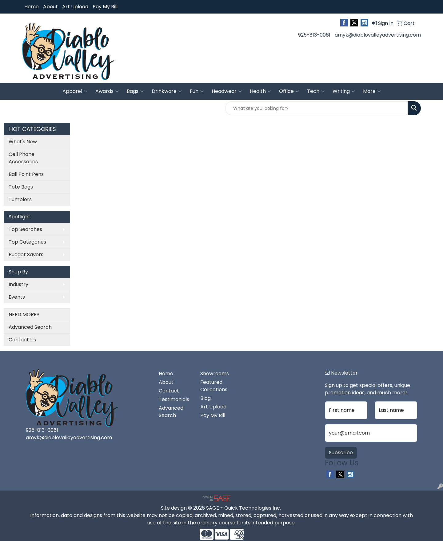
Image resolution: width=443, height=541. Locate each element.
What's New (23, 141)
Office (289, 91)
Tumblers (20, 199)
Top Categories (27, 241)
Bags (135, 91)
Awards (107, 91)
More (372, 91)
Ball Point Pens (26, 174)
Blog (205, 398)
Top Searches (25, 229)
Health (260, 91)
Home (31, 6)
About (50, 6)
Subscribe (341, 452)
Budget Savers (26, 254)
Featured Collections (213, 386)
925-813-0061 (314, 34)
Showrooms (214, 373)
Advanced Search (30, 327)
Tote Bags (21, 186)
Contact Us (22, 339)
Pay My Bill (105, 6)
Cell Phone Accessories (23, 158)
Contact (169, 390)
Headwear (227, 91)
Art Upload (75, 6)
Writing (344, 91)
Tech (316, 91)
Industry (18, 284)
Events (17, 296)
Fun (197, 91)
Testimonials (174, 399)
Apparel (74, 91)
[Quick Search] (316, 108)
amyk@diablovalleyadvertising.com (378, 34)
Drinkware (167, 91)
